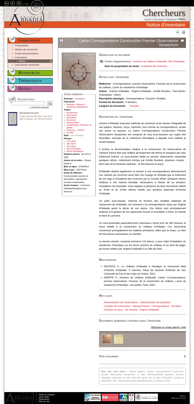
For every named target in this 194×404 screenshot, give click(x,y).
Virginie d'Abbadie (149, 309)
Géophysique (72, 122)
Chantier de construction (117, 306)
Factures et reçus (113, 309)
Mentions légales (179, 398)
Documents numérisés (27, 64)
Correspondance (160, 306)
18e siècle (71, 143)
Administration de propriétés (155, 302)
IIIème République (74, 151)
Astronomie (71, 115)
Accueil (147, 19)
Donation (176, 306)
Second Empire (73, 149)
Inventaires (171, 19)
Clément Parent (140, 306)
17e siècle (71, 141)
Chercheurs (158, 19)
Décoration (71, 117)
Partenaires (44, 399)
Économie (71, 120)
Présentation (22, 45)
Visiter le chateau (47, 394)
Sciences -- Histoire (75, 130)
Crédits (183, 396)
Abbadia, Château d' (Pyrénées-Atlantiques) (77, 105)
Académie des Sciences (154, 66)
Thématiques (30, 80)
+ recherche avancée (39, 107)
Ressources (29, 72)
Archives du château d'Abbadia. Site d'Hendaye (159, 61)
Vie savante (131, 309)
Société (69, 132)
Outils (25, 88)
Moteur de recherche (26, 49)
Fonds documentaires (27, 53)
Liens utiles (44, 397)
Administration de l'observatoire (121, 302)
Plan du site (44, 401)
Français (134, 105)
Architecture (72, 112)
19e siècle (71, 146)
